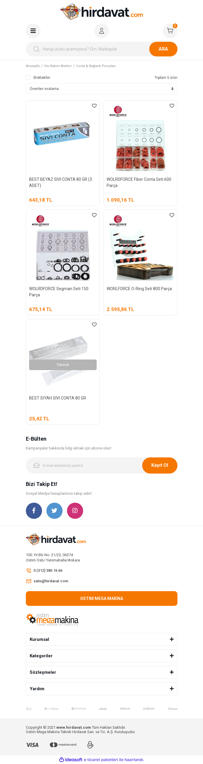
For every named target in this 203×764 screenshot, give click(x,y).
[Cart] (170, 31)
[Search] (101, 49)
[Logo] (101, 12)
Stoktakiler (41, 78)
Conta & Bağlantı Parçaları (96, 66)
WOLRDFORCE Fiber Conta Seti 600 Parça (139, 182)
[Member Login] (102, 31)
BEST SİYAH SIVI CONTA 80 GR (57, 398)
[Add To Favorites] (94, 105)
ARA (163, 49)
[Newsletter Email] (101, 465)
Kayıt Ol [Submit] (159, 465)
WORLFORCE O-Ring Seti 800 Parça (139, 288)
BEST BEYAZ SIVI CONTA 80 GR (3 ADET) (60, 182)
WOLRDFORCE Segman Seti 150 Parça (58, 291)
